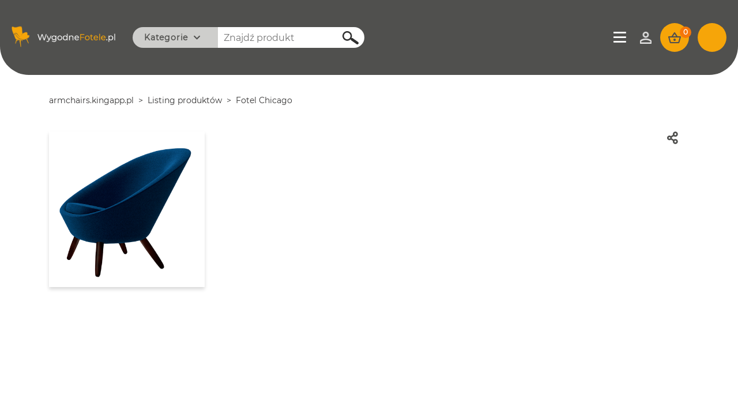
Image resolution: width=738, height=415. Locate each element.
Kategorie (166, 37)
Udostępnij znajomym (678, 138)
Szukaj (344, 37)
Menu (620, 37)
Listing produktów (185, 100)
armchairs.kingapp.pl (91, 100)
